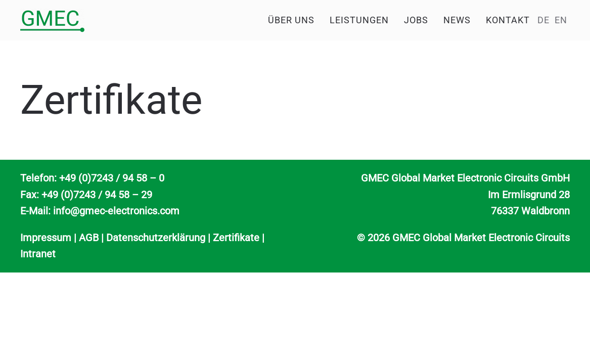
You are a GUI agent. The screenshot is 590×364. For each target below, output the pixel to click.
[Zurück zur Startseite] (52, 20)
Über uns (291, 20)
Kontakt (508, 20)
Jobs (416, 20)
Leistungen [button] (359, 20)
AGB (89, 238)
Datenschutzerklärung (155, 238)
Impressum (45, 238)
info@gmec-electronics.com (116, 211)
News (457, 20)
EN (561, 20)
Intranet (38, 254)
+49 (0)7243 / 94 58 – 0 (111, 178)
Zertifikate (236, 238)
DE (543, 20)
